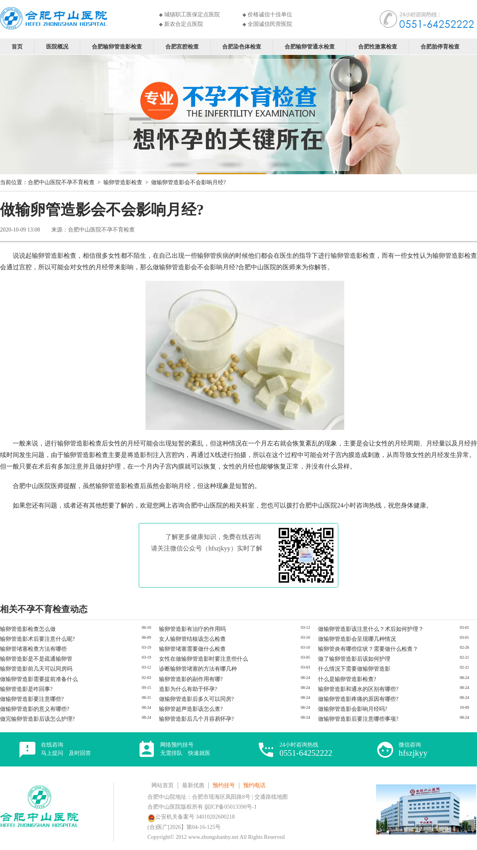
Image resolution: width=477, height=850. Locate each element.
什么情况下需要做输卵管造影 (354, 669)
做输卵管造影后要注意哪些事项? (358, 719)
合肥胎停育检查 (440, 46)
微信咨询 (413, 749)
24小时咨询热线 (305, 749)
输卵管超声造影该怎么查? (191, 709)
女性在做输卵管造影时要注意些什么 (203, 659)
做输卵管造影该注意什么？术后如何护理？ (371, 629)
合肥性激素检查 (377, 46)
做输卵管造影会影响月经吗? (352, 709)
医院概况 (57, 46)
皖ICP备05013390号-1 (231, 807)
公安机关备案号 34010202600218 (191, 817)
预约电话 (254, 785)
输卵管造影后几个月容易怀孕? (196, 719)
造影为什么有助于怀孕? (188, 689)
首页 (17, 46)
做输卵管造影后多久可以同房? (196, 699)
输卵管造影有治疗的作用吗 (192, 629)
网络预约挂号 (185, 749)
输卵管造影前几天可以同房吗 (36, 669)
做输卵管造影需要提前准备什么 (39, 679)
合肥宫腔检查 (182, 46)
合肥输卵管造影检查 (117, 46)
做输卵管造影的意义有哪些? (34, 709)
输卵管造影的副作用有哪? (191, 679)
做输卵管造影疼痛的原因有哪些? (358, 699)
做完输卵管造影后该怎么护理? (37, 719)
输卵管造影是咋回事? (26, 689)
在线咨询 (66, 749)
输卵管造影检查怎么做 (28, 629)
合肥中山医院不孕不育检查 (61, 182)
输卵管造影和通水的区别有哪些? (358, 689)
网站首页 (162, 785)
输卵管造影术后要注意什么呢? (37, 639)
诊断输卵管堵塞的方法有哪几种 (198, 669)
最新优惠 (193, 785)
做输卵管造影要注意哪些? (32, 699)
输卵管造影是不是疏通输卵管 (36, 659)
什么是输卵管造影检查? (347, 679)
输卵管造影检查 (122, 182)
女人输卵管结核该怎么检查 (192, 639)
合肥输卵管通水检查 (310, 46)
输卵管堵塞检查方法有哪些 (33, 649)
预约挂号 (224, 785)
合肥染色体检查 (241, 46)
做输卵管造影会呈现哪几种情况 (357, 639)
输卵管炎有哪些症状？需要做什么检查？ (368, 649)
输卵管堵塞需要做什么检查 (192, 649)
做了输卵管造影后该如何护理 (354, 659)
